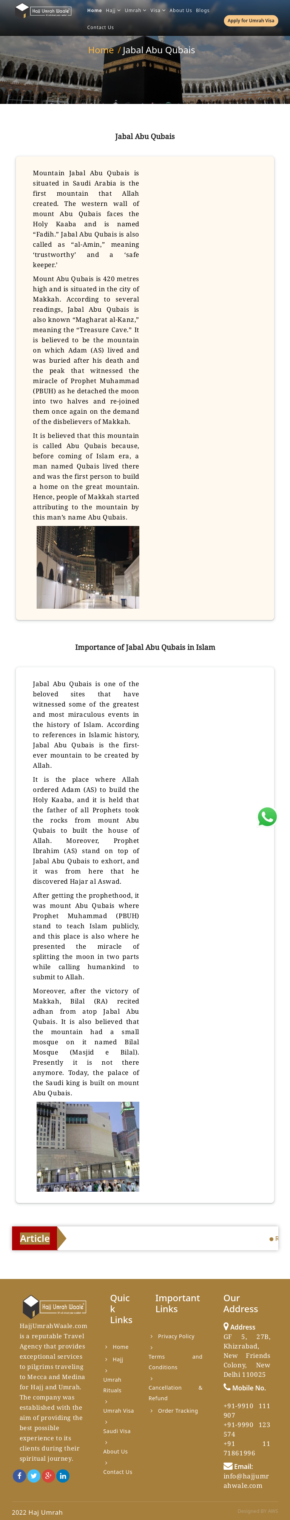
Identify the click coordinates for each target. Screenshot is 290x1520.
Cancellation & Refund (176, 1393)
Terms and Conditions (176, 1362)
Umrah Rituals (112, 1385)
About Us (181, 10)
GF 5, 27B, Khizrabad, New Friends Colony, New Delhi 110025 (247, 1355)
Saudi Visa (117, 1431)
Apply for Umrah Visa (251, 20)
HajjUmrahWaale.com (54, 1326)
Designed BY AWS (258, 1511)
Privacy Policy (176, 1336)
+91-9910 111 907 (247, 1410)
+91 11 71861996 (247, 1448)
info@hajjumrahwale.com (246, 1481)
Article (35, 1238)
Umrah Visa (118, 1410)
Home (94, 10)
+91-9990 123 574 (247, 1429)
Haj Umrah (45, 1512)
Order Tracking (178, 1410)
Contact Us (100, 27)
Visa (158, 10)
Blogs (203, 10)
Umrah (136, 10)
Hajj (113, 10)
